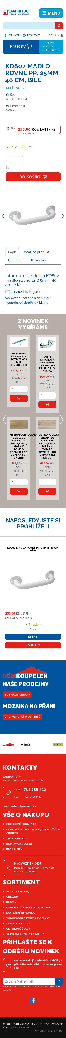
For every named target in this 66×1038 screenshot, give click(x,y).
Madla (43, 302)
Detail (33, 637)
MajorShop (22, 1027)
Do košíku (33, 177)
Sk (55, 35)
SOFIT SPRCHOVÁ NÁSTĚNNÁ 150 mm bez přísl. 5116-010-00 (47, 364)
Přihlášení (12, 35)
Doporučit (16, 260)
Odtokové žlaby (18, 928)
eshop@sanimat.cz (23, 806)
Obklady (12, 896)
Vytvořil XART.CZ (48, 1031)
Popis (12, 252)
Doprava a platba (19, 843)
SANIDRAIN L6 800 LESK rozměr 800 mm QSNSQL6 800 (19, 359)
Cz (50, 35)
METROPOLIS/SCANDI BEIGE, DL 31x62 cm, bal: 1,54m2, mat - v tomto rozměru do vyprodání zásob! (24, 446)
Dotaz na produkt (36, 252)
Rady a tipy (14, 849)
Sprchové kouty (18, 923)
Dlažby (11, 902)
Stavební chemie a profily (25, 934)
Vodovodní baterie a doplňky (27, 298)
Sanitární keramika (20, 912)
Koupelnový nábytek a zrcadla (29, 907)
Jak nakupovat (17, 838)
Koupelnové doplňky (20, 302)
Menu (51, 13)
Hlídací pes (38, 260)
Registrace (31, 35)
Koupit (33, 645)
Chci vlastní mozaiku (22, 717)
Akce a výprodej (17, 891)
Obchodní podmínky (21, 824)
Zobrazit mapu (17, 695)
